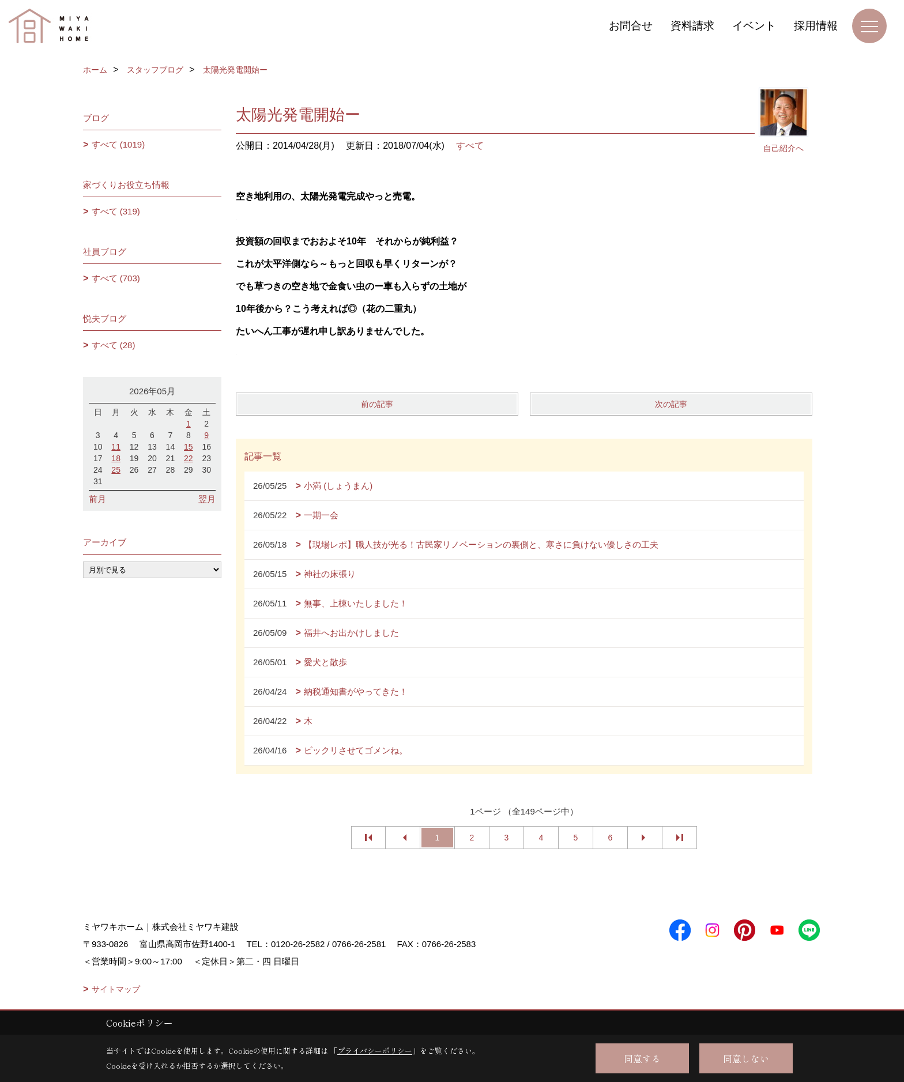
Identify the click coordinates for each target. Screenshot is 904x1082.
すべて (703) (116, 278)
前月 (97, 499)
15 (188, 446)
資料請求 (692, 26)
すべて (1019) (118, 144)
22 (188, 458)
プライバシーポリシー (374, 1050)
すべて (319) (116, 211)
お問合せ (631, 26)
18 (115, 458)
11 (115, 446)
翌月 (207, 499)
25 (115, 469)
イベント (754, 26)
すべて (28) (113, 345)
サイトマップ (116, 989)
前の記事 (377, 404)
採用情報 (816, 26)
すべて (470, 145)
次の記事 (671, 404)
